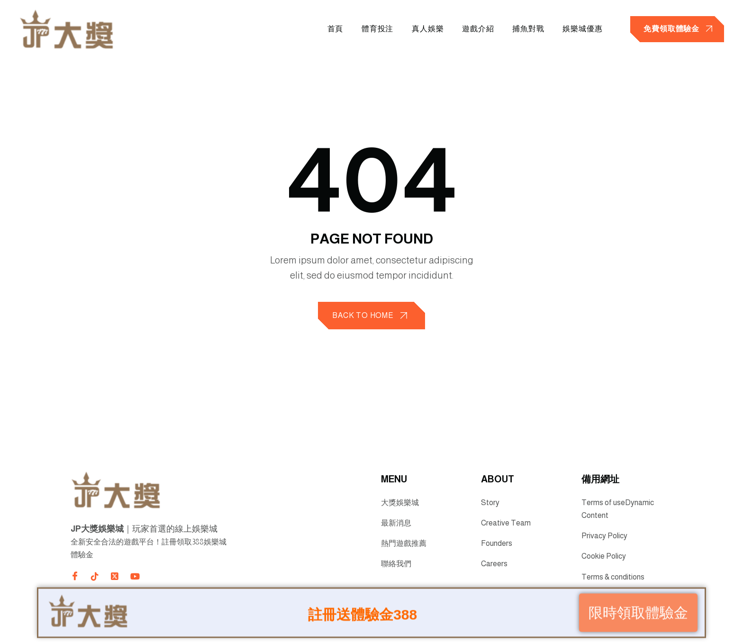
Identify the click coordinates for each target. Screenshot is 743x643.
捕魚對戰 (527, 29)
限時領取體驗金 (638, 611)
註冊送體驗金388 (362, 613)
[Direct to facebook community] (75, 575)
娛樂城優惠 (582, 29)
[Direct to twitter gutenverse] (114, 576)
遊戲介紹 (476, 29)
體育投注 (375, 29)
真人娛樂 (426, 29)
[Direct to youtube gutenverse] (134, 576)
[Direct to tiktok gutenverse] (95, 576)
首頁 (332, 29)
